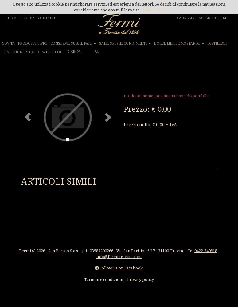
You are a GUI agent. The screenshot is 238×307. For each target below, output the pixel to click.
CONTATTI (46, 17)
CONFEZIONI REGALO (20, 52)
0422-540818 (205, 250)
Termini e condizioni (103, 279)
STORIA (28, 17)
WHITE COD (52, 52)
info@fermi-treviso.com (119, 256)
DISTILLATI (217, 43)
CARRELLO (186, 17)
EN (225, 17)
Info (147, 10)
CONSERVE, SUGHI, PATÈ (73, 43)
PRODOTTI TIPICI (32, 43)
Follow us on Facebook (119, 268)
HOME (13, 17)
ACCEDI (205, 17)
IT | (218, 17)
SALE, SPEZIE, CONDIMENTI (125, 43)
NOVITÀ (8, 43)
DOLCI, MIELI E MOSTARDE (179, 43)
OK (161, 10)
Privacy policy (140, 279)
